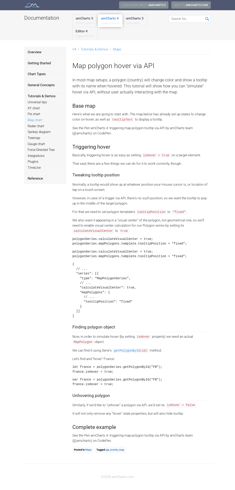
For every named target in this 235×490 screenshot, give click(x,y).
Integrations (36, 156)
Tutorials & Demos (42, 96)
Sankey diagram (39, 132)
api (107, 449)
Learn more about (144, 5)
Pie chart (34, 114)
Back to (191, 5)
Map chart (35, 120)
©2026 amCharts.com (117, 477)
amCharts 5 (85, 20)
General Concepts (41, 85)
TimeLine (34, 168)
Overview (35, 52)
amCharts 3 (135, 20)
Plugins (33, 162)
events (114, 449)
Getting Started (39, 63)
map (121, 449)
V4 (74, 49)
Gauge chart (36, 144)
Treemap (34, 138)
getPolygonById (127, 351)
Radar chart (36, 126)
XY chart (34, 108)
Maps (117, 49)
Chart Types (37, 74)
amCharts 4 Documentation (31, 5)
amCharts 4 (110, 20)
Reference (35, 178)
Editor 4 (85, 33)
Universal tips (37, 102)
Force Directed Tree (41, 150)
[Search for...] (190, 19)
